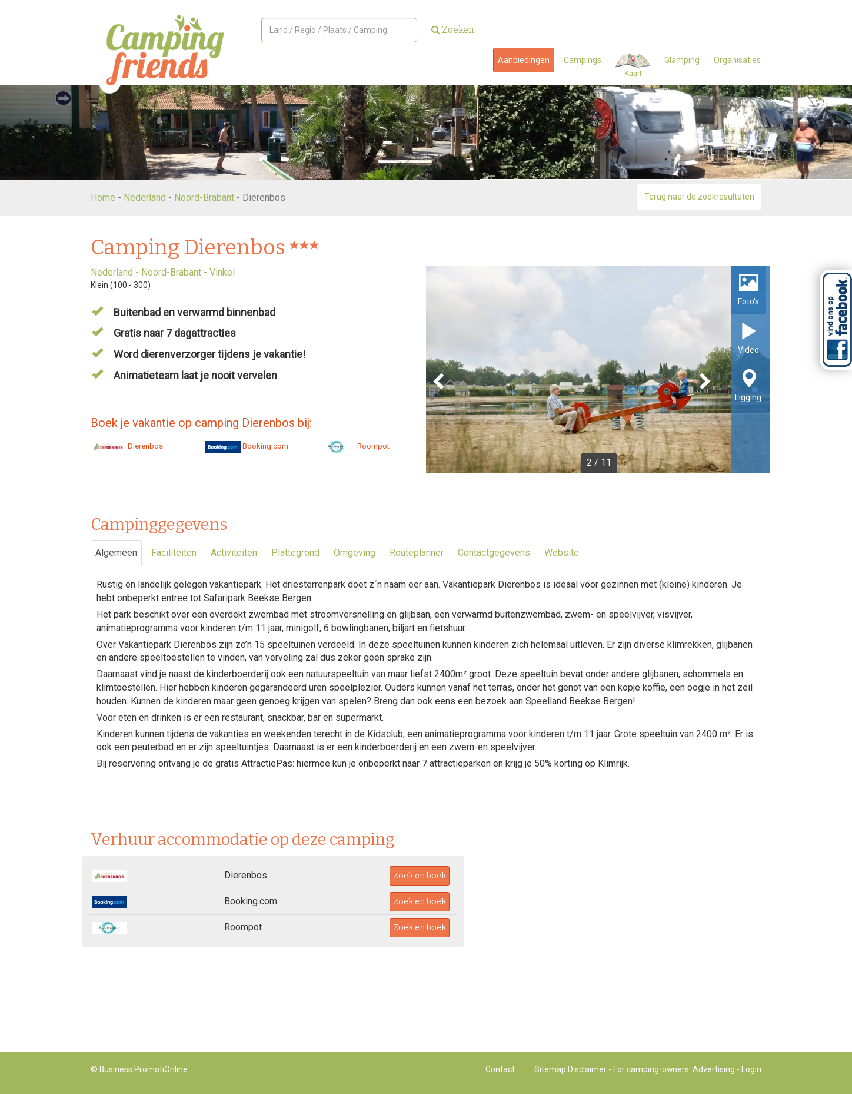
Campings (582, 60)
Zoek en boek (419, 876)
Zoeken (452, 29)
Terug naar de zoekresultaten (699, 196)
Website (561, 552)
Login (751, 1069)
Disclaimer (587, 1069)
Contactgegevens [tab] (494, 552)
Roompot (355, 446)
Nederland (145, 197)
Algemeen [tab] (116, 552)
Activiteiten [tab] (234, 552)
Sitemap (550, 1069)
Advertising (714, 1069)
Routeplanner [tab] (417, 552)
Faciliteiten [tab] (174, 552)
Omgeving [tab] (354, 552)
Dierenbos (127, 446)
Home (103, 197)
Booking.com (246, 446)
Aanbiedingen (524, 60)
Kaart (633, 66)
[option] (598, 369)
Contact (500, 1069)
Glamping (682, 60)
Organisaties (737, 60)
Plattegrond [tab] (295, 552)
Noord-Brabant (204, 197)
